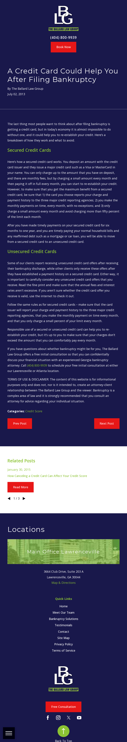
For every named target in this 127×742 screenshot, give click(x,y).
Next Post (107, 423)
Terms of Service (63, 650)
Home (63, 606)
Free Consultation (63, 707)
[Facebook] (48, 717)
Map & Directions (64, 583)
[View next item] (24, 498)
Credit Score (33, 411)
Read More (20, 487)
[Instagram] (58, 717)
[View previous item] (8, 498)
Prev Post (20, 423)
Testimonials (63, 625)
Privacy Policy (63, 644)
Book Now (63, 47)
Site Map (63, 638)
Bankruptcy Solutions (63, 619)
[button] (9, 733)
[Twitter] (68, 717)
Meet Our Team (63, 612)
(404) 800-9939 (63, 37)
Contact (63, 632)
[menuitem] (63, 606)
